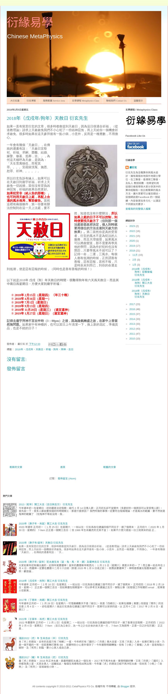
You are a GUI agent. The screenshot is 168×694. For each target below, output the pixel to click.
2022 (132, 231)
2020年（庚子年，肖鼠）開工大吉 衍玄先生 (43, 523)
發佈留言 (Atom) (67, 478)
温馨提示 (138, 100)
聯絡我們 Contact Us (116, 100)
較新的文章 (16, 467)
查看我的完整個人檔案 (138, 208)
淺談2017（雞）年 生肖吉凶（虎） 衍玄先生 (43, 657)
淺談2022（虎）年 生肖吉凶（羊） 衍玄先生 (43, 638)
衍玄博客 (31, 100)
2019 (132, 245)
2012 (132, 328)
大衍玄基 (15, 100)
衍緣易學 (30, 22)
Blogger (125, 686)
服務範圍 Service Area (54, 100)
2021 (132, 235)
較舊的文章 (109, 467)
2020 (132, 240)
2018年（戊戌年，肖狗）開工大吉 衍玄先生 (142, 282)
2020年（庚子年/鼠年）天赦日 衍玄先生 (41, 542)
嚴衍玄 (133, 167)
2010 (132, 338)
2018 (132, 250)
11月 (135, 254)
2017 (132, 304)
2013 (132, 323)
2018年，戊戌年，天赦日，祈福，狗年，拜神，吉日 (44, 349)
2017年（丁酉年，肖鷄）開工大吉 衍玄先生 (43, 600)
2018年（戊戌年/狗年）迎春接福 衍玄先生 (142, 272)
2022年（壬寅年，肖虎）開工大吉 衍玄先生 (43, 619)
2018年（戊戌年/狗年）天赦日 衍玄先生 (141, 293)
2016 (132, 309)
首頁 (62, 467)
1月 (134, 264)
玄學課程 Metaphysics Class (85, 100)
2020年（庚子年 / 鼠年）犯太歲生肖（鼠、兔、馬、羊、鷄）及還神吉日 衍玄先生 (64, 561)
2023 (132, 226)
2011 (132, 333)
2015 (132, 314)
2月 (134, 259)
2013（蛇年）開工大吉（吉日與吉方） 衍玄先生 (46, 504)
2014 (132, 319)
